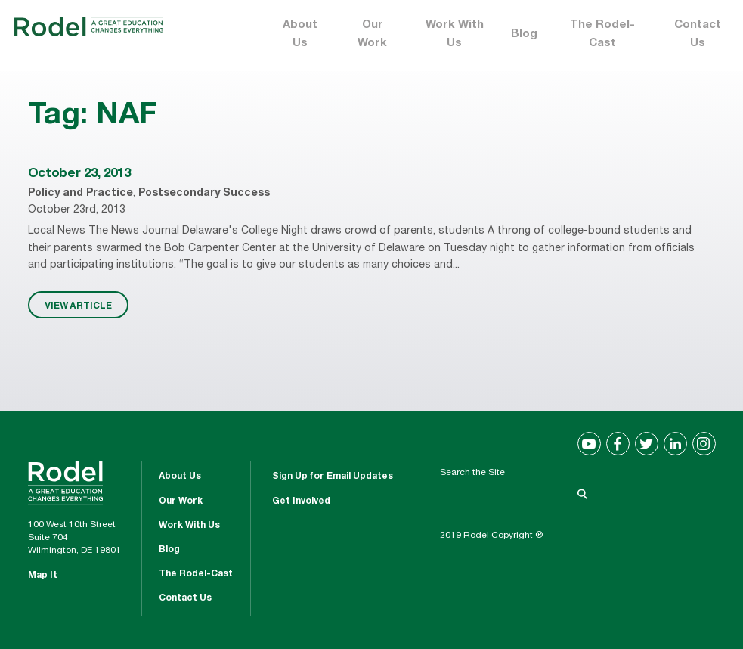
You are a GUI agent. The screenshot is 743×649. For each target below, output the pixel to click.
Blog (524, 34)
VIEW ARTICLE (78, 305)
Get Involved (301, 501)
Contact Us (697, 34)
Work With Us (455, 34)
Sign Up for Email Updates (332, 476)
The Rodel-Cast (602, 34)
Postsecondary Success (204, 193)
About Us (300, 34)
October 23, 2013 (79, 174)
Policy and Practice (80, 193)
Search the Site (472, 472)
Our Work (372, 34)
